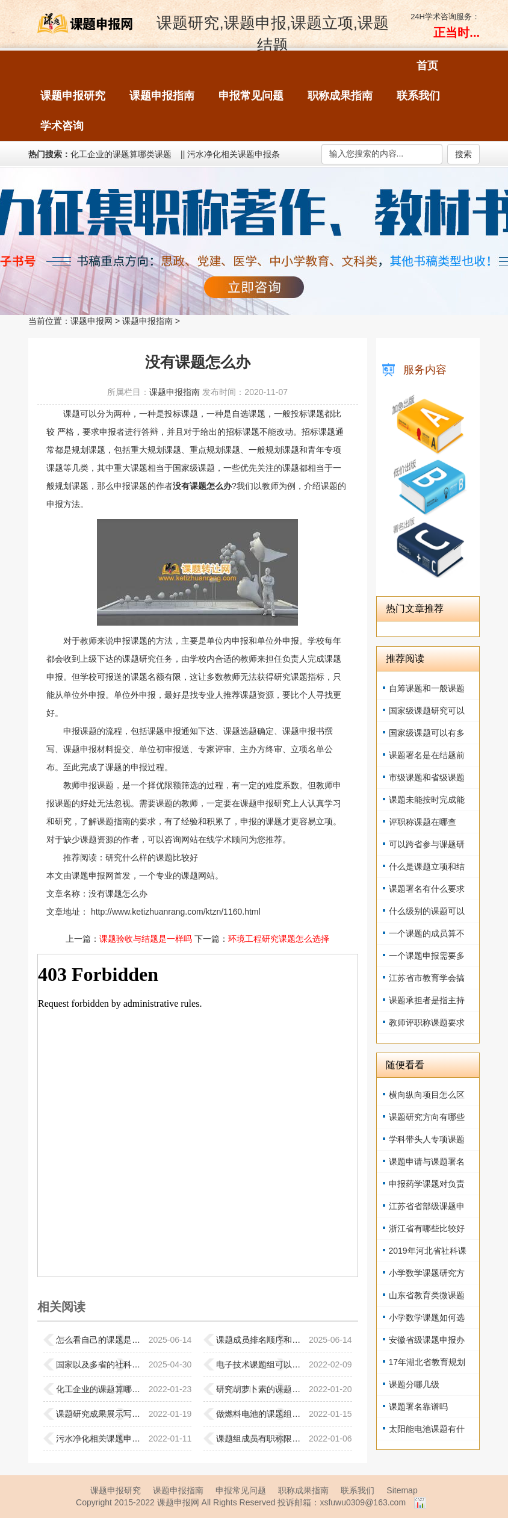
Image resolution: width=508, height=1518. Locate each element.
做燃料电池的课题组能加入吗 (259, 1414)
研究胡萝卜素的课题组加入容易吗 (259, 1389)
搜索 (463, 154)
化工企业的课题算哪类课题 (121, 154)
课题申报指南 (147, 321)
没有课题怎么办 (117, 893)
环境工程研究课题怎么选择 (278, 939)
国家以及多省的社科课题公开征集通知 (99, 1364)
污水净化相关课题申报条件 (99, 1438)
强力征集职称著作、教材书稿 (254, 241)
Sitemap (401, 1490)
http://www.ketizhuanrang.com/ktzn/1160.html (174, 911)
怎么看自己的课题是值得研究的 (99, 1340)
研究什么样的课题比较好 (151, 857)
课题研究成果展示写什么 (99, 1414)
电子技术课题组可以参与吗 (259, 1364)
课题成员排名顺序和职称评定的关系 (259, 1340)
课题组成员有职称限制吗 (259, 1438)
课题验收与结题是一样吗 (145, 939)
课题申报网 (91, 321)
